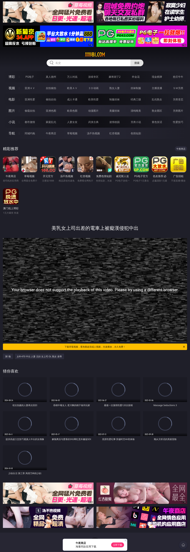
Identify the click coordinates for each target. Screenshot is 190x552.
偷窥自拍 (30, 110)
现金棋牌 (157, 77)
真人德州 (51, 77)
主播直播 (157, 88)
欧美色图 (72, 110)
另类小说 (136, 122)
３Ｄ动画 (93, 88)
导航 (12, 133)
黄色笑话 (157, 122)
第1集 (8, 356)
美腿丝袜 (114, 110)
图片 (12, 110)
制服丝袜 (114, 99)
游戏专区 (93, 77)
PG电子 (29, 77)
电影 (12, 99)
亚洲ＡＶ (30, 88)
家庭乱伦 (51, 122)
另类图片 (178, 110)
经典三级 (136, 99)
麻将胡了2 (114, 77)
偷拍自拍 (51, 99)
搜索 (137, 63)
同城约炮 (30, 133)
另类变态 (178, 99)
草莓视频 (72, 133)
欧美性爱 (93, 99)
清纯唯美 (136, 110)
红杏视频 (114, 133)
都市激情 (30, 122)
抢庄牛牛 (178, 77)
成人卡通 (72, 99)
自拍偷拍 (51, 88)
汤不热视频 (93, 133)
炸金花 (136, 77)
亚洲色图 (51, 110)
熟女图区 (157, 110)
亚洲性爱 (30, 99)
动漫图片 (93, 110)
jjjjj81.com (95, 54)
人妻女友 (72, 122)
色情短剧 (136, 133)
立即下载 (117, 544)
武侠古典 (93, 122)
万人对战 (72, 77)
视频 (12, 88)
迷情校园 (114, 122)
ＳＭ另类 (178, 88)
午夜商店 (51, 133)
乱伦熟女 (157, 99)
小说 (12, 122)
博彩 (12, 76)
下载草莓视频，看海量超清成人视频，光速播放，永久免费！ (125, 347)
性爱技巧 (178, 122)
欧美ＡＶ (72, 88)
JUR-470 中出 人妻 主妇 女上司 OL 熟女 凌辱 (39, 356)
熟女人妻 (114, 88)
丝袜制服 (136, 88)
